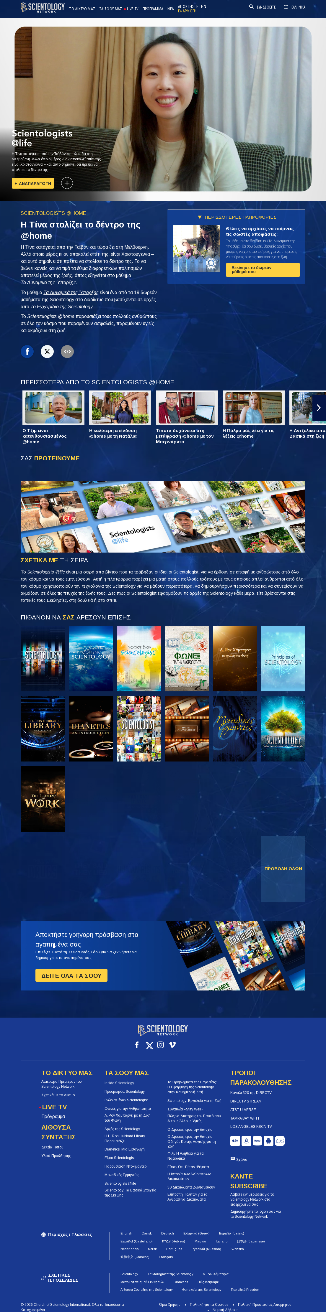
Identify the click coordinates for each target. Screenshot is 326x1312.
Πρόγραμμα (53, 1111)
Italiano (221, 1236)
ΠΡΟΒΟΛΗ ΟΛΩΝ (283, 868)
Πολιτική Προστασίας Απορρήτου (264, 1299)
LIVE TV (132, 8)
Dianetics (181, 1276)
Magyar (200, 1236)
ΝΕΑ (170, 8)
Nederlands (129, 1243)
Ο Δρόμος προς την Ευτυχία (190, 1124)
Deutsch (167, 1228)
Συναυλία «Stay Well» (185, 1104)
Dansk (147, 1228)
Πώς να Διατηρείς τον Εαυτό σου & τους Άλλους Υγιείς (194, 1113)
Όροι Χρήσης (169, 1299)
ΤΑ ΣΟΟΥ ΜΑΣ (110, 8)
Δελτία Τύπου (52, 1142)
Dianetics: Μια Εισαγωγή (125, 1144)
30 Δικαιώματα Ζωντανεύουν (191, 1182)
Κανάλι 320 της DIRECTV (251, 1087)
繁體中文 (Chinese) (134, 1251)
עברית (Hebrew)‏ (173, 1236)
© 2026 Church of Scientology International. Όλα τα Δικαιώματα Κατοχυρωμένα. (72, 1302)
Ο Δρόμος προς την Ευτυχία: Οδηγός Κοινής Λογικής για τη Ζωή (191, 1136)
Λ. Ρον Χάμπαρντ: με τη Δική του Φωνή (128, 1112)
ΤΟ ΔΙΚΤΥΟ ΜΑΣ (82, 8)
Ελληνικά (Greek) (196, 1228)
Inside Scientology (119, 1078)
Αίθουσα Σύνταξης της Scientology (146, 1284)
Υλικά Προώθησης (56, 1150)
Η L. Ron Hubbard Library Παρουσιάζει (125, 1133)
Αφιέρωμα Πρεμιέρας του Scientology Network (61, 1078)
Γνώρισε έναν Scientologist (126, 1095)
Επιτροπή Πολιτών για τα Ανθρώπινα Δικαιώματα (187, 1191)
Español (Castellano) (136, 1236)
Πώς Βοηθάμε (208, 1276)
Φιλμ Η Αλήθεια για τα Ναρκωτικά (185, 1150)
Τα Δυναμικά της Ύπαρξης (71, 292)
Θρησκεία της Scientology (201, 1284)
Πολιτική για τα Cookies (209, 1299)
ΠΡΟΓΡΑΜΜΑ (153, 8)
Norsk (152, 1243)
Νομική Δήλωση (226, 1305)
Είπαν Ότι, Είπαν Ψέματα (188, 1162)
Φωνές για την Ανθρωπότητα (128, 1103)
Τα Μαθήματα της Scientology (170, 1268)
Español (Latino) (231, 1228)
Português (174, 1243)
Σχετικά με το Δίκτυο (58, 1090)
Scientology (129, 1268)
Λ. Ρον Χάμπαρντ (216, 1268)
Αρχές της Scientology (122, 1124)
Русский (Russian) (206, 1243)
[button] (319, 408)
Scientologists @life (120, 1178)
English (126, 1228)
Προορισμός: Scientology (125, 1086)
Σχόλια (241, 1154)
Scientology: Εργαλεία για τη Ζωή (194, 1095)
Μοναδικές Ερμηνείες (122, 1170)
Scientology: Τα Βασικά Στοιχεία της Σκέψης (131, 1187)
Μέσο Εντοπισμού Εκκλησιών (142, 1276)
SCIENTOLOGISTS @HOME (53, 213)
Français (166, 1251)
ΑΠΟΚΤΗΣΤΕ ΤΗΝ (192, 9)
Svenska (237, 1243)
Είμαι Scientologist (120, 1153)
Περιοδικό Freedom (245, 1284)
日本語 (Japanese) (251, 1236)
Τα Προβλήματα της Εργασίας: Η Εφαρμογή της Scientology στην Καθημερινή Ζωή (192, 1082)
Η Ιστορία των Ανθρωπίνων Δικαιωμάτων (189, 1171)
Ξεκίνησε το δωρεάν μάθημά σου (251, 269)
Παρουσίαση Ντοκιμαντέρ (125, 1161)
